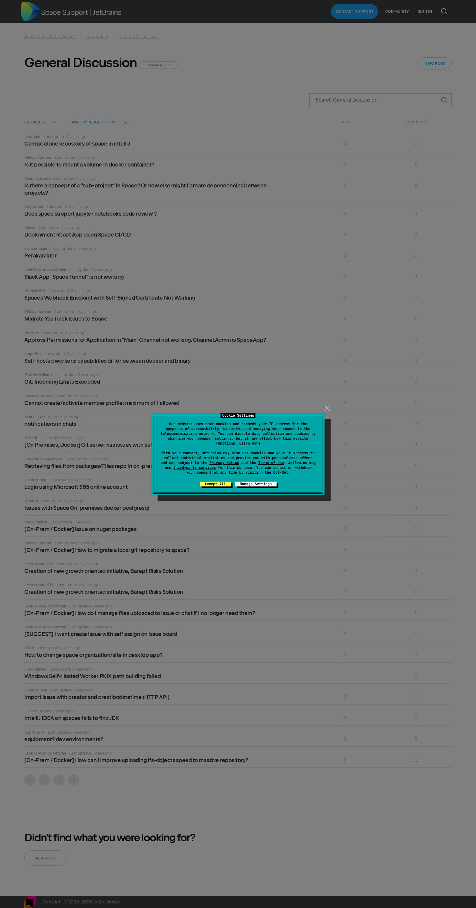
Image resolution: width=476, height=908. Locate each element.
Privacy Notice (224, 462)
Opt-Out (280, 472)
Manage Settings (256, 484)
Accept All (215, 484)
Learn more (249, 443)
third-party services (194, 467)
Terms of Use (271, 462)
